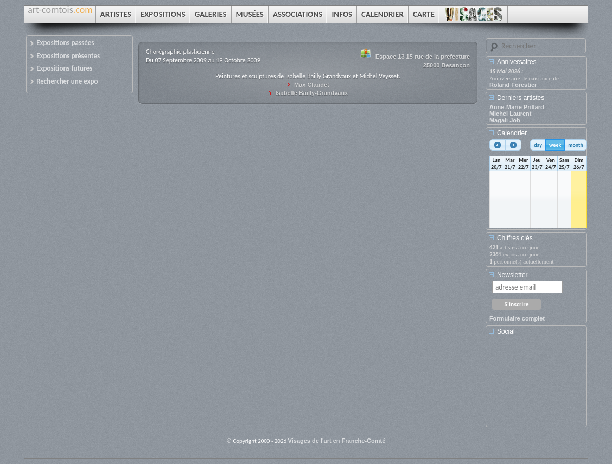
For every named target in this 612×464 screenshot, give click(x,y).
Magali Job (504, 120)
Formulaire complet (517, 318)
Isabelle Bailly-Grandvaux (311, 93)
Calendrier (512, 133)
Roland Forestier (513, 84)
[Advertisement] (538, 384)
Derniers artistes (520, 98)
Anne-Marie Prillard (516, 107)
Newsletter (512, 275)
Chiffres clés (515, 238)
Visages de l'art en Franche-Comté (337, 440)
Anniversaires (517, 62)
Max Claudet (311, 84)
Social (506, 331)
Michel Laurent (510, 113)
